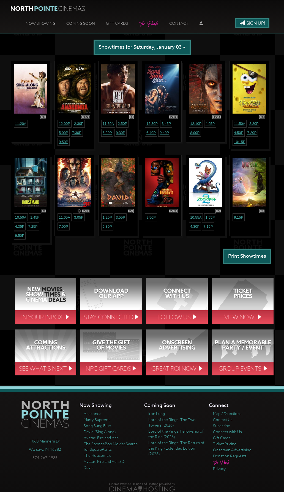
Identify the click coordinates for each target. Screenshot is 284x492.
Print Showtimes (247, 256)
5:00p (63, 133)
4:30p (195, 226)
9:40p (164, 133)
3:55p (120, 217)
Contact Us (223, 419)
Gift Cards (117, 23)
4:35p (19, 226)
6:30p (107, 226)
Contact (179, 23)
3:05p (78, 217)
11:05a (64, 217)
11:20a (20, 124)
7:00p (63, 226)
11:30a (108, 124)
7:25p (33, 226)
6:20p (107, 133)
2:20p (254, 124)
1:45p (35, 217)
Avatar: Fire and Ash (101, 437)
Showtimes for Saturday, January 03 (142, 47)
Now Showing (40, 23)
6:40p (151, 133)
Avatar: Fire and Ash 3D (104, 461)
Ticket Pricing (224, 443)
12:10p (195, 124)
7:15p (208, 226)
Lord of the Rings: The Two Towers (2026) (172, 422)
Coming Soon (80, 23)
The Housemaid (97, 455)
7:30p (76, 133)
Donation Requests (230, 455)
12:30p (152, 124)
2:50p (122, 124)
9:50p (63, 142)
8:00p (195, 133)
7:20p (251, 133)
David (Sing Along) (100, 431)
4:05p (210, 124)
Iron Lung (156, 413)
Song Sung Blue (97, 425)
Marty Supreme (97, 419)
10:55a (195, 217)
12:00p (64, 124)
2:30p (78, 124)
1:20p (107, 217)
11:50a (239, 124)
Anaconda (92, 413)
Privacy (219, 468)
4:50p (238, 133)
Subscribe (221, 425)
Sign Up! (252, 23)
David (89, 467)
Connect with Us (227, 431)
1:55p (210, 217)
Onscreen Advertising (232, 449)
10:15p (239, 142)
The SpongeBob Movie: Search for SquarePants (111, 446)
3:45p (166, 124)
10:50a (20, 217)
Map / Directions (227, 413)
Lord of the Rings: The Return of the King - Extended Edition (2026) (176, 448)
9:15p (238, 217)
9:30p (120, 133)
